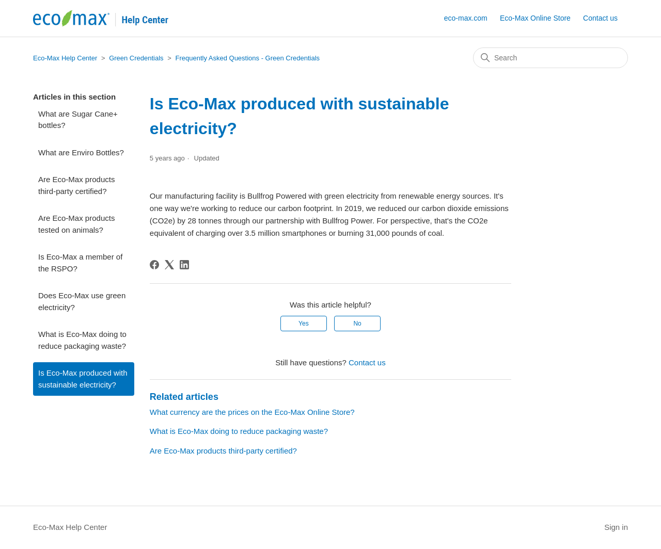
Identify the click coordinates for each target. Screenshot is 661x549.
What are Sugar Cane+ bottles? (78, 119)
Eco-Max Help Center (65, 58)
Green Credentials (136, 58)
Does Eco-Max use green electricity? (81, 301)
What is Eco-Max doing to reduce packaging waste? (82, 340)
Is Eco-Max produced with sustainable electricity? (83, 378)
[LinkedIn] (184, 264)
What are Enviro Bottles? (81, 152)
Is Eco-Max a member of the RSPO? (80, 262)
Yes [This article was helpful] (303, 323)
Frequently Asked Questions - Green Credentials (247, 58)
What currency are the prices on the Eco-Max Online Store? (252, 412)
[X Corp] (169, 264)
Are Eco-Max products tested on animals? (76, 224)
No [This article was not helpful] (357, 323)
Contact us (600, 18)
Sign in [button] (616, 527)
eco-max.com (465, 18)
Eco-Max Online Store (535, 18)
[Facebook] (154, 264)
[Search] (550, 57)
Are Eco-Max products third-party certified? (76, 185)
